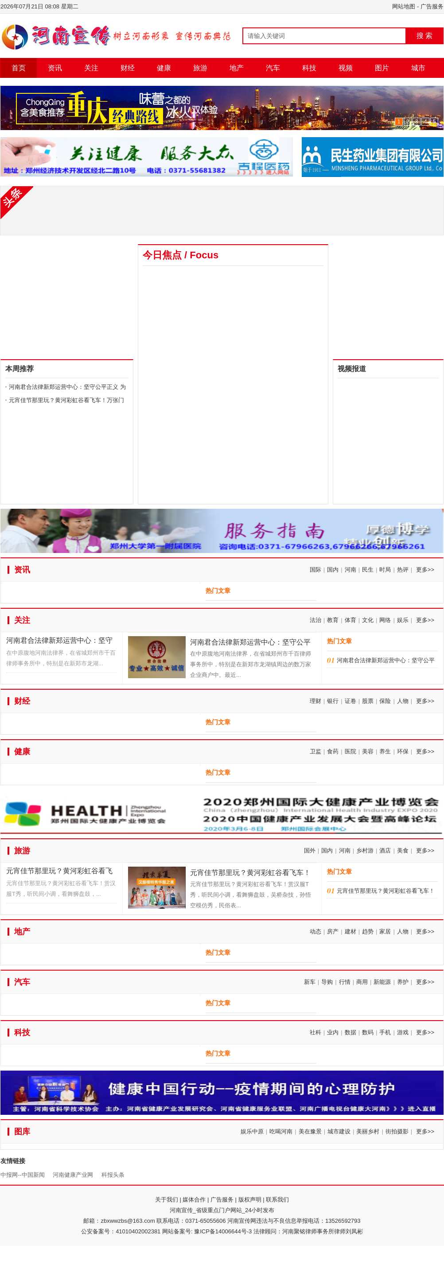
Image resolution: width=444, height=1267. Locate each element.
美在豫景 (310, 1131)
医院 (350, 751)
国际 (315, 569)
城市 (418, 68)
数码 (368, 1032)
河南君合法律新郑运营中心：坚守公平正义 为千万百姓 (59, 642)
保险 (385, 701)
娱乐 (403, 620)
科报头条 (113, 1174)
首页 (19, 68)
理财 (315, 701)
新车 (309, 982)
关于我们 (166, 1199)
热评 (403, 569)
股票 (368, 701)
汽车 (273, 68)
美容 (368, 751)
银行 (333, 701)
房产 (333, 931)
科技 (309, 68)
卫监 (315, 751)
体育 (350, 620)
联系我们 (277, 1199)
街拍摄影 (397, 1131)
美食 (403, 850)
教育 (333, 620)
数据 (350, 1032)
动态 (315, 931)
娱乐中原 (252, 1131)
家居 (385, 931)
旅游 (200, 68)
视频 (346, 68)
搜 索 (424, 35)
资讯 (55, 68)
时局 (385, 569)
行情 (345, 982)
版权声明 (249, 1199)
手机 (385, 1032)
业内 (333, 1032)
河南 (350, 569)
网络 (385, 620)
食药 (333, 751)
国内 (333, 569)
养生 (385, 751)
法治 (315, 620)
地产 (237, 68)
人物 (403, 701)
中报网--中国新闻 (22, 1174)
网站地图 (403, 6)
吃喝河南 (280, 1131)
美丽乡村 (367, 1131)
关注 (91, 68)
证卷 (350, 701)
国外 (309, 850)
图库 (22, 1131)
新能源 (382, 982)
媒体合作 (194, 1199)
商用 (362, 982)
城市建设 (339, 1131)
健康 (164, 68)
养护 (403, 982)
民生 (368, 569)
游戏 (403, 1032)
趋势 (368, 931)
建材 (350, 931)
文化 (368, 620)
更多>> (425, 569)
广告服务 (432, 6)
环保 (403, 751)
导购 (327, 982)
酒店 (385, 850)
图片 (382, 68)
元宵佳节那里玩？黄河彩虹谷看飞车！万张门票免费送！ (59, 872)
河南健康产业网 (73, 1174)
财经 (128, 68)
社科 (315, 1032)
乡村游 (365, 850)
